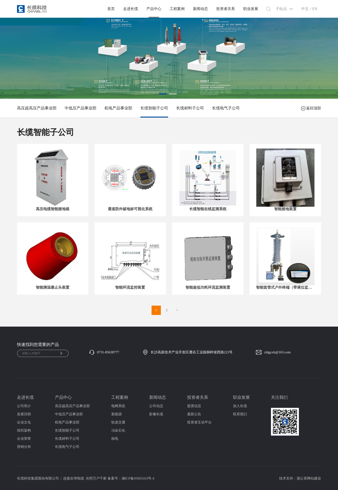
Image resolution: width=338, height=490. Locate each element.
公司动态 (156, 406)
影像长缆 (156, 414)
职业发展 (250, 9)
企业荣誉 (24, 438)
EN (314, 9)
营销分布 (24, 447)
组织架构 (24, 430)
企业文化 (24, 422)
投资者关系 (225, 9)
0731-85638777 (108, 352)
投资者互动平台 (199, 422)
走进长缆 (130, 9)
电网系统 (118, 406)
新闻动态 (200, 9)
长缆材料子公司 (190, 108)
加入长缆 (240, 406)
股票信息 (194, 406)
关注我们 (279, 397)
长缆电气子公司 (226, 108)
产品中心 (153, 9)
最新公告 (194, 414)
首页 (111, 9)
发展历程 (24, 414)
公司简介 (24, 406)
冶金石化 (118, 430)
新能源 (116, 414)
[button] (163, 94)
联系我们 (240, 414)
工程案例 (177, 9)
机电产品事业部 (118, 108)
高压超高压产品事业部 (37, 108)
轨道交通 (118, 422)
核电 (114, 438)
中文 (305, 9)
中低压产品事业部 (80, 108)
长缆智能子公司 (154, 108)
